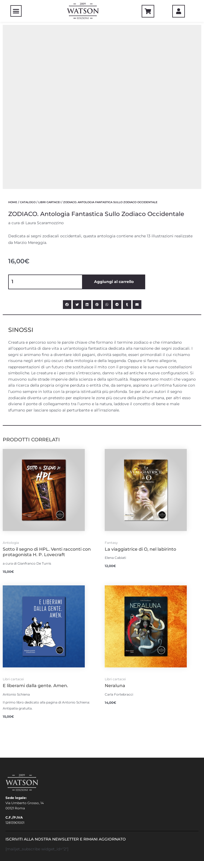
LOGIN (10, 727)
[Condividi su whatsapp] (107, 147)
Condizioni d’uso (22, 747)
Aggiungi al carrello (114, 124)
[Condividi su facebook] (67, 147)
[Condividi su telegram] (117, 147)
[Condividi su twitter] (77, 147)
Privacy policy (20, 800)
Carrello (14, 734)
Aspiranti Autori (21, 786)
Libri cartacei (49, 44)
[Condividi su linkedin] (87, 147)
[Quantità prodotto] (45, 124)
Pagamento (16, 740)
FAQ (9, 780)
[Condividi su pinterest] (97, 147)
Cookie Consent (21, 806)
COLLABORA (16, 793)
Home (12, 44)
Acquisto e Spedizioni (26, 753)
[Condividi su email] (137, 147)
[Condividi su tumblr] (127, 147)
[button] (16, 11)
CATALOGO (28, 44)
